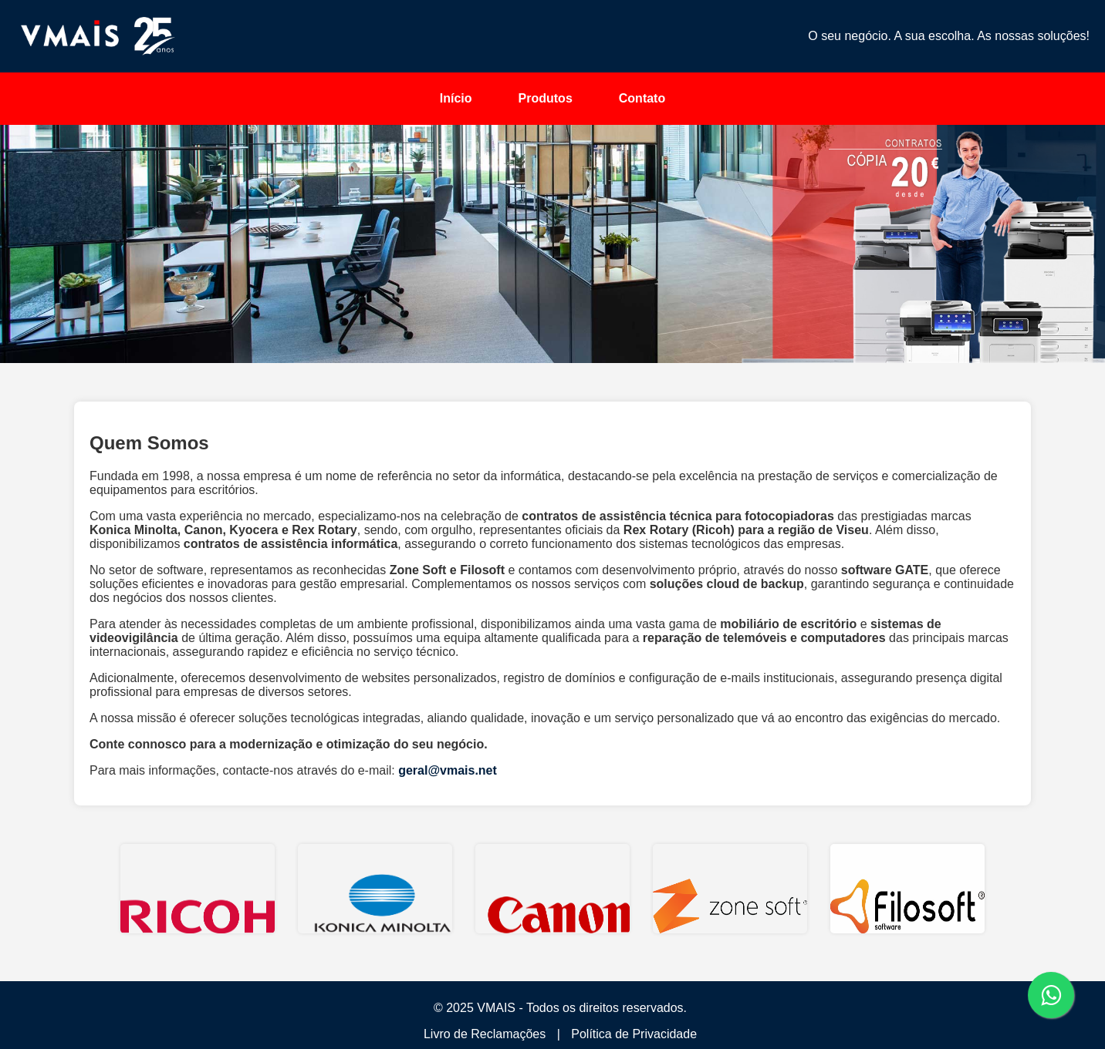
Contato (642, 98)
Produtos (546, 98)
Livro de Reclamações (485, 1034)
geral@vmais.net (447, 770)
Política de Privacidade (634, 1034)
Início (456, 98)
